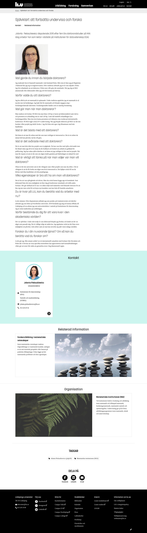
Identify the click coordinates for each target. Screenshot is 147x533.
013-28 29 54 (24, 308)
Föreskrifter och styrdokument (80, 525)
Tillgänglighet (118, 512)
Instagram (40, 505)
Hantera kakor (118, 508)
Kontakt (129, 6)
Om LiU (105, 6)
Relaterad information (32, 25)
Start (17, 10)
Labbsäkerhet (79, 516)
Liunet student (99, 504)
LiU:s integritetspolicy (121, 504)
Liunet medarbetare (100, 501)
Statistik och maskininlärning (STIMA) (29, 299)
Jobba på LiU (120, 6)
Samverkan (87, 5)
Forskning (73, 5)
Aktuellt (112, 6)
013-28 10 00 (21, 507)
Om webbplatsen (119, 501)
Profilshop (78, 519)
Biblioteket (78, 501)
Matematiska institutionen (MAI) (87, 458)
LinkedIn (40, 509)
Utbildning (60, 5)
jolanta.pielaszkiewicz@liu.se (30, 304)
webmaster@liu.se (120, 518)
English (121, 2)
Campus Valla (59, 504)
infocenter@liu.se (23, 504)
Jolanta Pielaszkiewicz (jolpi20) (61, 458)
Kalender (78, 504)
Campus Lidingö (60, 516)
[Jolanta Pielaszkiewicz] (34, 313)
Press (76, 512)
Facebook (40, 501)
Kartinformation (60, 501)
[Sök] (129, 2)
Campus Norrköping (61, 512)
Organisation (79, 508)
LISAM (96, 508)
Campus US (59, 508)
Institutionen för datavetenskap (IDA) (30, 293)
